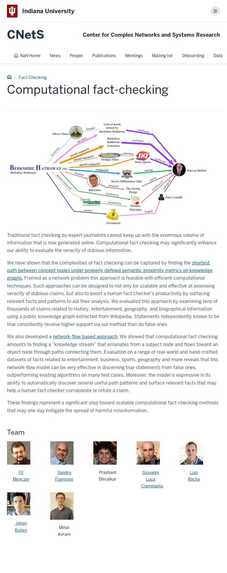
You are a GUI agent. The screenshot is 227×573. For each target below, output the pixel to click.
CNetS (25, 34)
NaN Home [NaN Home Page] (27, 55)
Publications (104, 55)
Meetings (134, 55)
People (76, 55)
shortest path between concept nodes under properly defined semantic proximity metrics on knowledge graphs (110, 270)
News (55, 55)
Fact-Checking (33, 77)
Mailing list (162, 55)
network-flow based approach (85, 337)
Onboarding (193, 55)
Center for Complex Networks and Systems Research (151, 34)
